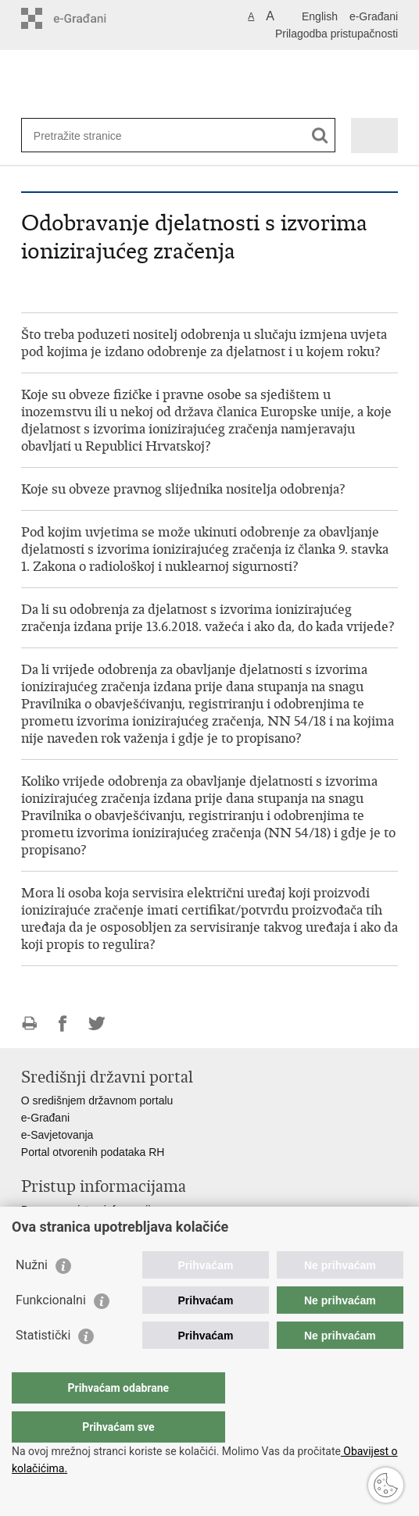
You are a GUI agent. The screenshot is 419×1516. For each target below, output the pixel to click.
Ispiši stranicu (29, 1023)
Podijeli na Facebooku (63, 1023)
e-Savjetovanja (57, 1135)
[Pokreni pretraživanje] (320, 135)
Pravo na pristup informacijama (96, 1210)
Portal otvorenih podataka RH (93, 1152)
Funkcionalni (51, 1331)
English (320, 16)
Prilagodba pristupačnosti (336, 33)
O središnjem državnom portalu (97, 1100)
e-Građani (373, 16)
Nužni (32, 1296)
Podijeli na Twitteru (96, 1023)
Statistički (43, 1366)
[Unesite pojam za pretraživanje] (90, 135)
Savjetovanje (52, 1227)
